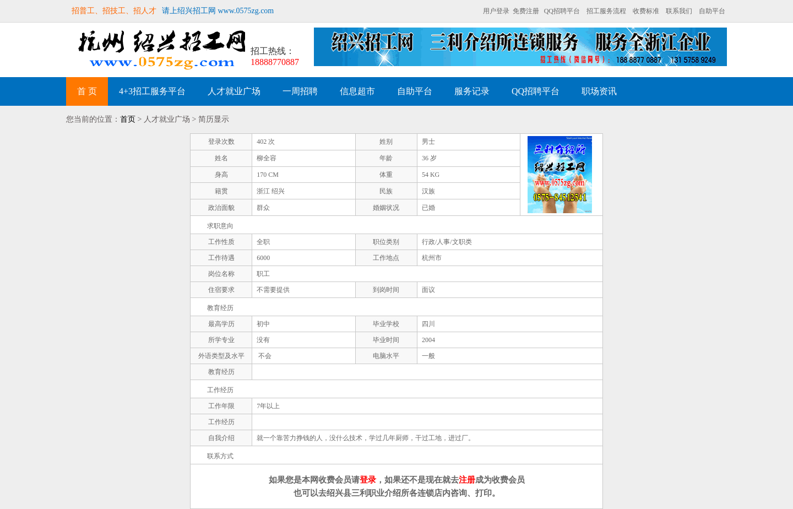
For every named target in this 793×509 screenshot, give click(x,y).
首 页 (87, 91)
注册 (467, 479)
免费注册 (526, 11)
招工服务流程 (606, 11)
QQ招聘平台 (562, 11)
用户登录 (496, 11)
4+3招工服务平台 (152, 91)
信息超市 (357, 91)
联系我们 (679, 11)
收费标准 (646, 11)
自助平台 (712, 11)
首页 (127, 119)
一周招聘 (300, 91)
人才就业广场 (234, 91)
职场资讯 (599, 91)
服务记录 (472, 91)
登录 (368, 479)
